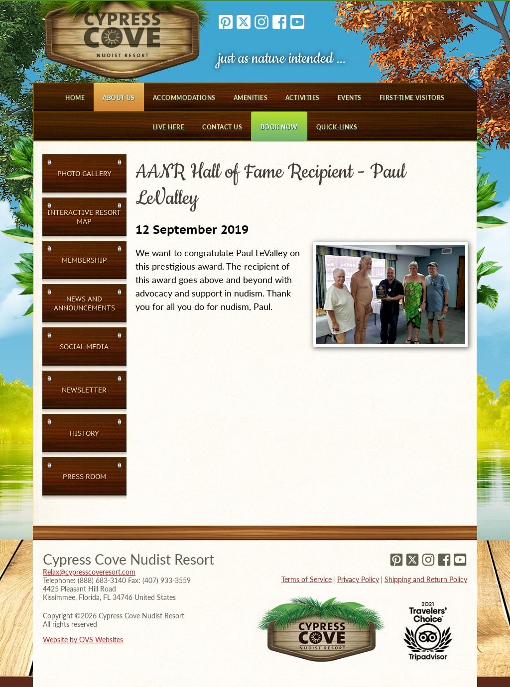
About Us (119, 97)
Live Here (168, 127)
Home (75, 97)
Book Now (279, 127)
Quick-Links (336, 127)
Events (350, 97)
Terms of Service (306, 579)
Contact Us (222, 127)
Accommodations (184, 97)
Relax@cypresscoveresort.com (89, 572)
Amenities (250, 97)
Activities (302, 97)
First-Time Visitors (412, 97)
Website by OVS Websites (83, 639)
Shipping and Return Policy (425, 579)
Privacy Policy (358, 579)
